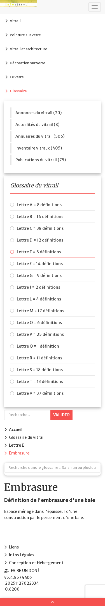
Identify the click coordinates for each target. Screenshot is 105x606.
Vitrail (15, 21)
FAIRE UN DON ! (25, 570)
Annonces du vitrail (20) (38, 112)
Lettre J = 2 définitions (38, 287)
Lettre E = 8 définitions (39, 251)
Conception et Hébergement (36, 562)
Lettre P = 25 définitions (40, 334)
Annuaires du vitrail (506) (39, 136)
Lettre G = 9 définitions (39, 275)
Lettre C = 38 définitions (40, 228)
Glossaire (18, 91)
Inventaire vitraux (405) (38, 148)
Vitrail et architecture (28, 49)
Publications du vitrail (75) (40, 159)
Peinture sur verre (25, 35)
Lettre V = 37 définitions (40, 393)
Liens (14, 547)
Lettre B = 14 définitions (40, 216)
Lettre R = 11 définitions (39, 358)
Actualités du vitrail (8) (37, 124)
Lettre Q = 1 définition (38, 346)
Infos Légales (21, 554)
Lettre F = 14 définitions (40, 263)
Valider (61, 414)
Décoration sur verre (27, 63)
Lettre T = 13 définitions (40, 381)
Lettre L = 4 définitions (39, 299)
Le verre (17, 77)
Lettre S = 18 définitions (40, 369)
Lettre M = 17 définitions (40, 310)
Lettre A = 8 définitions (39, 204)
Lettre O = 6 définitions (39, 322)
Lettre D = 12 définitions (40, 240)
